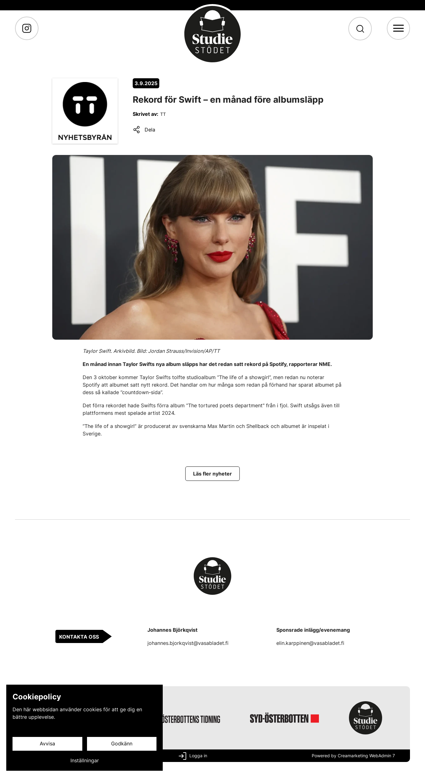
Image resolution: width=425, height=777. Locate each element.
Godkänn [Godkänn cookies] (121, 744)
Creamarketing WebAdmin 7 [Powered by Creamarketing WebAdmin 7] (366, 755)
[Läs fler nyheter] (212, 473)
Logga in (198, 755)
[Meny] (398, 28)
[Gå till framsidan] (212, 34)
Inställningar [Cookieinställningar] (84, 761)
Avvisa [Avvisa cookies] (47, 744)
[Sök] (359, 28)
